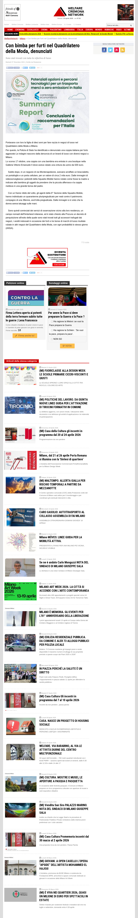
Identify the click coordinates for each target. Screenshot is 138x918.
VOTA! (67, 346)
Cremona (20, 29)
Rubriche (109, 29)
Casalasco (33, 29)
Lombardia (69, 29)
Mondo (98, 29)
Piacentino (55, 29)
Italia (80, 29)
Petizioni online (15, 283)
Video (119, 29)
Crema (44, 29)
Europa (89, 29)
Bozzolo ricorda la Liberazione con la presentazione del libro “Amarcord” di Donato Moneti (81, 34)
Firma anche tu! (24, 335)
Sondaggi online (58, 283)
